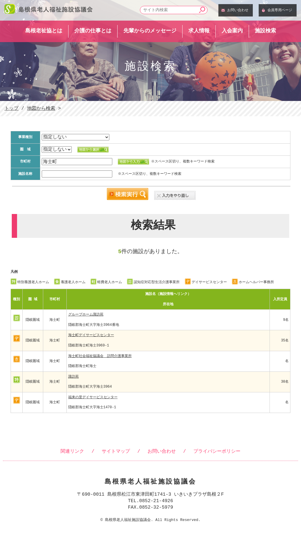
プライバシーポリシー (216, 451)
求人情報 (199, 30)
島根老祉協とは (43, 30)
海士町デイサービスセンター (91, 335)
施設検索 (265, 30)
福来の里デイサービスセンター (93, 397)
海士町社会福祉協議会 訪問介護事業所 (100, 356)
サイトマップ (116, 451)
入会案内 (232, 30)
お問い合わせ (237, 9)
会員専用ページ (279, 9)
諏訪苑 (73, 376)
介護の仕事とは (92, 30)
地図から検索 (41, 108)
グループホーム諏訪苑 (85, 314)
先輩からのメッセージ (149, 30)
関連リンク (72, 451)
